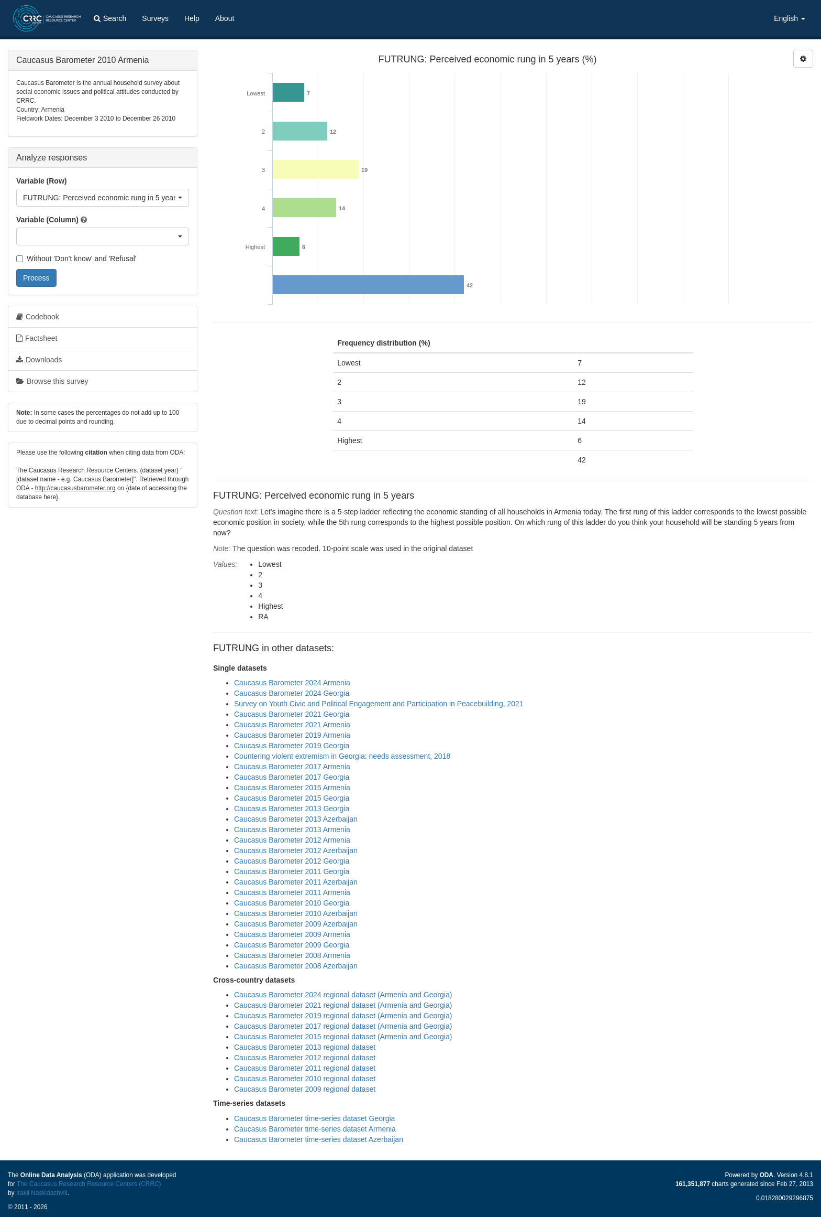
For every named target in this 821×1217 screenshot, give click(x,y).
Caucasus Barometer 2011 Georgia (291, 871)
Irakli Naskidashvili (42, 1193)
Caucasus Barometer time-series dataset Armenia (315, 1129)
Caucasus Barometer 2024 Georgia (291, 693)
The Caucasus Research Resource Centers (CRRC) (89, 1184)
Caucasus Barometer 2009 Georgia (291, 945)
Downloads (39, 360)
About (225, 18)
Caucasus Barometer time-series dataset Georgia (314, 1118)
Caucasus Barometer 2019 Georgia (291, 745)
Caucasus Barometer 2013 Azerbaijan (296, 819)
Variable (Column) (47, 220)
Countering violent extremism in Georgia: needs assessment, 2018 (342, 756)
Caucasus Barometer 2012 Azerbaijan (296, 850)
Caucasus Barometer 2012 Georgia (291, 861)
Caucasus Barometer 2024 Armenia (292, 682)
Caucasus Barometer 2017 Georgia (291, 777)
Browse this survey (52, 381)
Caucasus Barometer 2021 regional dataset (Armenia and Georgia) (343, 1005)
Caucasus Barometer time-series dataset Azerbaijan (318, 1139)
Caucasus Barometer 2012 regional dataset (304, 1057)
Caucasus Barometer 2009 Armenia (292, 934)
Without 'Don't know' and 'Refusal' (76, 258)
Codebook (37, 317)
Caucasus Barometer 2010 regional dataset (304, 1078)
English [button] (789, 18)
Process (36, 278)
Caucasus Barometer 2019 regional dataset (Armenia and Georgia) (343, 1015)
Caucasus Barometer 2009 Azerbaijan (296, 924)
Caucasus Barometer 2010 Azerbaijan (296, 913)
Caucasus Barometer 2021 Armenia (292, 724)
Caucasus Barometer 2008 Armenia (292, 955)
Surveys (155, 18)
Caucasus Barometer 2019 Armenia (292, 735)
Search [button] (110, 18)
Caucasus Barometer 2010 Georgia (291, 903)
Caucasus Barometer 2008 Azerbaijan (296, 966)
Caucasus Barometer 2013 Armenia (292, 829)
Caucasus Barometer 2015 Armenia (292, 787)
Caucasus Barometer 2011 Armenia (292, 892)
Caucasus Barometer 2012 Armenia (292, 840)
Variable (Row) (41, 181)
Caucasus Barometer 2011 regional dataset (304, 1068)
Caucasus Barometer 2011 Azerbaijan (296, 882)
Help (191, 18)
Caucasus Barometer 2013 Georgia (291, 808)
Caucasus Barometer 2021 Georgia (291, 714)
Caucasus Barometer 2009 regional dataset (304, 1089)
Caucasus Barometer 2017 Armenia (292, 766)
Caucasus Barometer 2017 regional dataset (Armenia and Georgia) (343, 1026)
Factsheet (36, 338)
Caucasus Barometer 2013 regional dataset (304, 1047)
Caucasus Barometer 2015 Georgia (291, 798)
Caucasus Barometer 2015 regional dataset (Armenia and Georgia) (343, 1036)
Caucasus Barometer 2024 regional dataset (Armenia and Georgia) (343, 994)
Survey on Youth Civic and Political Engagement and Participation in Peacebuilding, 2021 (379, 703)
